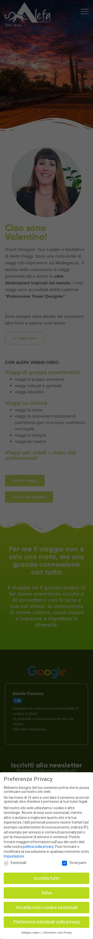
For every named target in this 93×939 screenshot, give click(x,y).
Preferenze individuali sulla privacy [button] (46, 921)
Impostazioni (14, 856)
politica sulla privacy (38, 847)
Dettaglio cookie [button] (30, 932)
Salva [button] (46, 892)
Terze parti (74, 863)
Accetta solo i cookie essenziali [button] (46, 907)
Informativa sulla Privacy (57, 932)
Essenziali (15, 863)
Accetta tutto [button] (47, 878)
